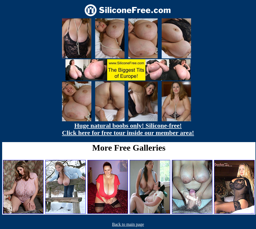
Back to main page (128, 224)
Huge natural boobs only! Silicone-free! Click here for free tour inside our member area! (128, 129)
